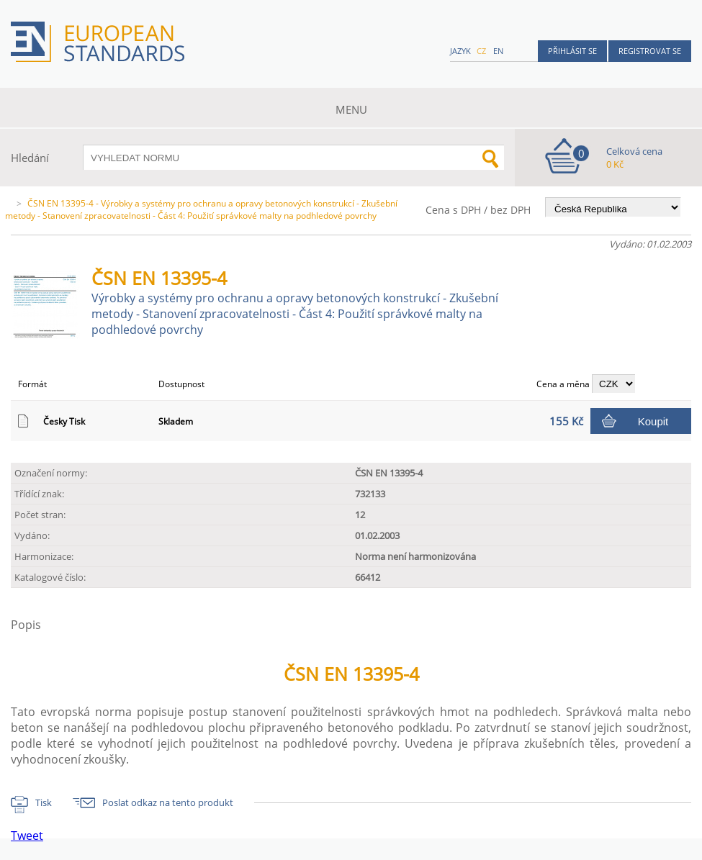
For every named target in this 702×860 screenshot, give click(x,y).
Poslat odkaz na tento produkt (167, 802)
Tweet (27, 835)
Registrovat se (649, 50)
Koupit (653, 421)
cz (481, 50)
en (498, 50)
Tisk (43, 802)
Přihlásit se (572, 50)
